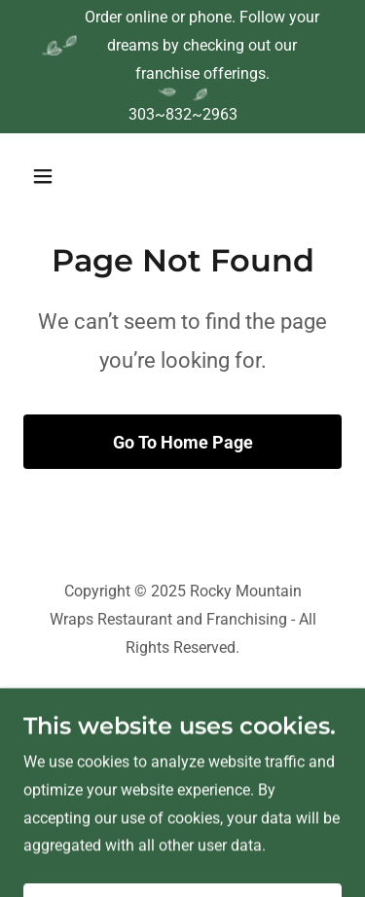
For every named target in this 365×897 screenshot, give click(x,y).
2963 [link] (219, 114)
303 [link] (141, 114)
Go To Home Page (183, 442)
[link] (182, 727)
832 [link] (178, 114)
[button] (59, 176)
